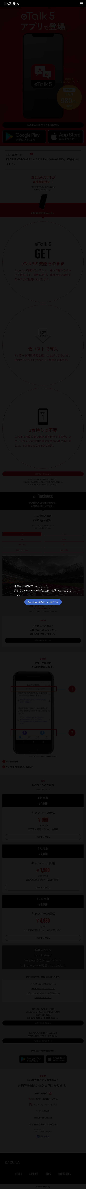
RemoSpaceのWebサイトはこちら (43, 602)
